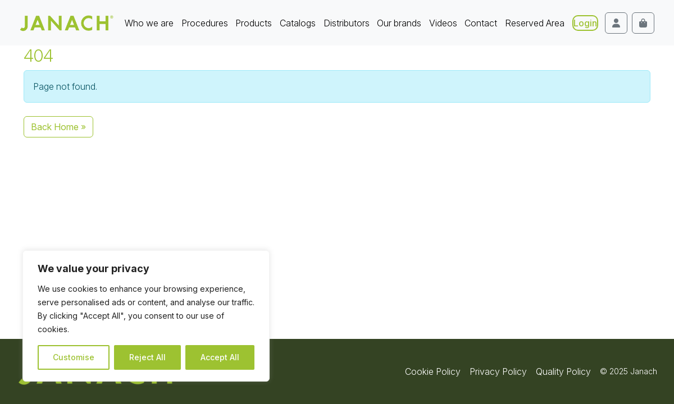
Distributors (347, 23)
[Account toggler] (616, 23)
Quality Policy (563, 371)
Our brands (399, 23)
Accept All (220, 357)
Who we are (149, 23)
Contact (480, 23)
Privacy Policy (498, 371)
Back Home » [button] (58, 126)
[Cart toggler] (643, 23)
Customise (73, 357)
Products (253, 23)
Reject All (147, 357)
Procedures (204, 23)
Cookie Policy (433, 371)
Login (585, 23)
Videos (443, 23)
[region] (146, 316)
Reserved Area (534, 23)
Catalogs (298, 23)
